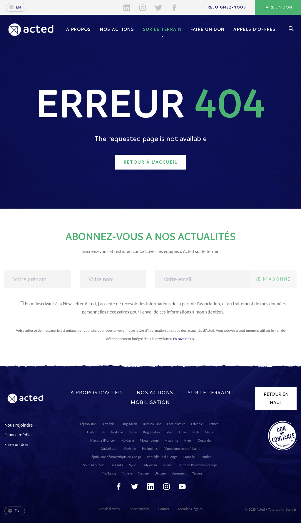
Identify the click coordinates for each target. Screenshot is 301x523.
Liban (169, 432)
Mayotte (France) (102, 440)
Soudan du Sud (94, 465)
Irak (102, 432)
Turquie (143, 473)
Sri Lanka (117, 465)
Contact (164, 509)
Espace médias (18, 434)
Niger (188, 440)
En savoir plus (183, 338)
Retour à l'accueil (151, 162)
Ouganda (204, 440)
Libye (182, 432)
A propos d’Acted (96, 392)
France (213, 424)
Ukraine (160, 473)
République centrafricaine (181, 449)
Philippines (150, 449)
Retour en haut (276, 398)
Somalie (189, 457)
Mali (196, 432)
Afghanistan (88, 424)
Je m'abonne (273, 278)
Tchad (167, 465)
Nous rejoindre (18, 425)
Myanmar (171, 440)
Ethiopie (197, 424)
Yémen (197, 473)
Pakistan (130, 449)
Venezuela (179, 473)
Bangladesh (129, 424)
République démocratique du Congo (115, 457)
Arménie (109, 424)
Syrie (132, 465)
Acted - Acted (30, 29)
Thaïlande (109, 473)
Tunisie (127, 473)
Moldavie (127, 440)
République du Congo (162, 457)
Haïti (90, 432)
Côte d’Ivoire (176, 424)
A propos (78, 29)
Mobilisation (150, 402)
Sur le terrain (162, 29)
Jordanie (117, 432)
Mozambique (149, 440)
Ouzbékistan (109, 449)
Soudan (206, 457)
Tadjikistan (149, 465)
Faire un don (278, 7)
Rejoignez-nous (227, 7)
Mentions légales (190, 509)
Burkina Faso (152, 424)
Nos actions (117, 29)
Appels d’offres (254, 29)
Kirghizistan (151, 432)
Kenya (133, 432)
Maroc (209, 432)
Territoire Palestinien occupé (197, 465)
